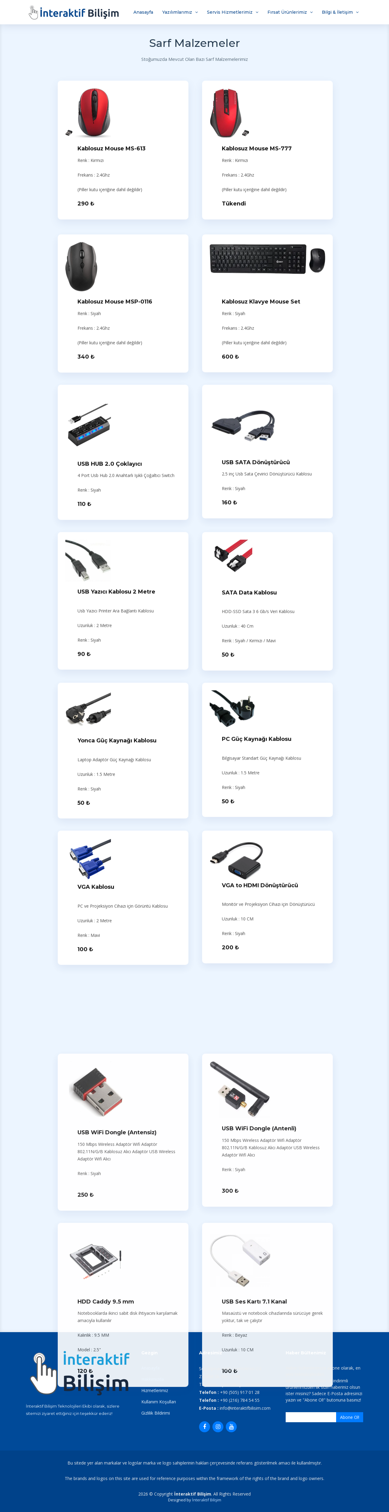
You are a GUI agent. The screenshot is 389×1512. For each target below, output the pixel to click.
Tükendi (234, 206)
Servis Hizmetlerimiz (230, 12)
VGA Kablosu (95, 1103)
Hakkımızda (152, 1379)
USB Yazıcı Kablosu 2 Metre (116, 808)
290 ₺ (86, 206)
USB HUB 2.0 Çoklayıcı (109, 680)
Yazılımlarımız (177, 12)
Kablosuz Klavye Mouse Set (261, 518)
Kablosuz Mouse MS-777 (257, 151)
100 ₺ (85, 1165)
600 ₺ (230, 573)
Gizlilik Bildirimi (155, 1413)
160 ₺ (229, 719)
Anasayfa (143, 12)
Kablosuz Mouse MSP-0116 (114, 518)
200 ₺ (230, 1163)
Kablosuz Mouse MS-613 (111, 151)
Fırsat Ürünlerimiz (287, 12)
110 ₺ (84, 720)
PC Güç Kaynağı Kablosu (256, 955)
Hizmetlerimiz (154, 1390)
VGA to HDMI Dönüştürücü (260, 1101)
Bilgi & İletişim (337, 12)
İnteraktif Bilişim (206, 1500)
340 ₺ (86, 573)
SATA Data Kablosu (249, 809)
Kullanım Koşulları (158, 1402)
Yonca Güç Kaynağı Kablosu (117, 957)
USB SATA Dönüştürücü (256, 678)
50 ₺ (228, 871)
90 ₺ (84, 870)
